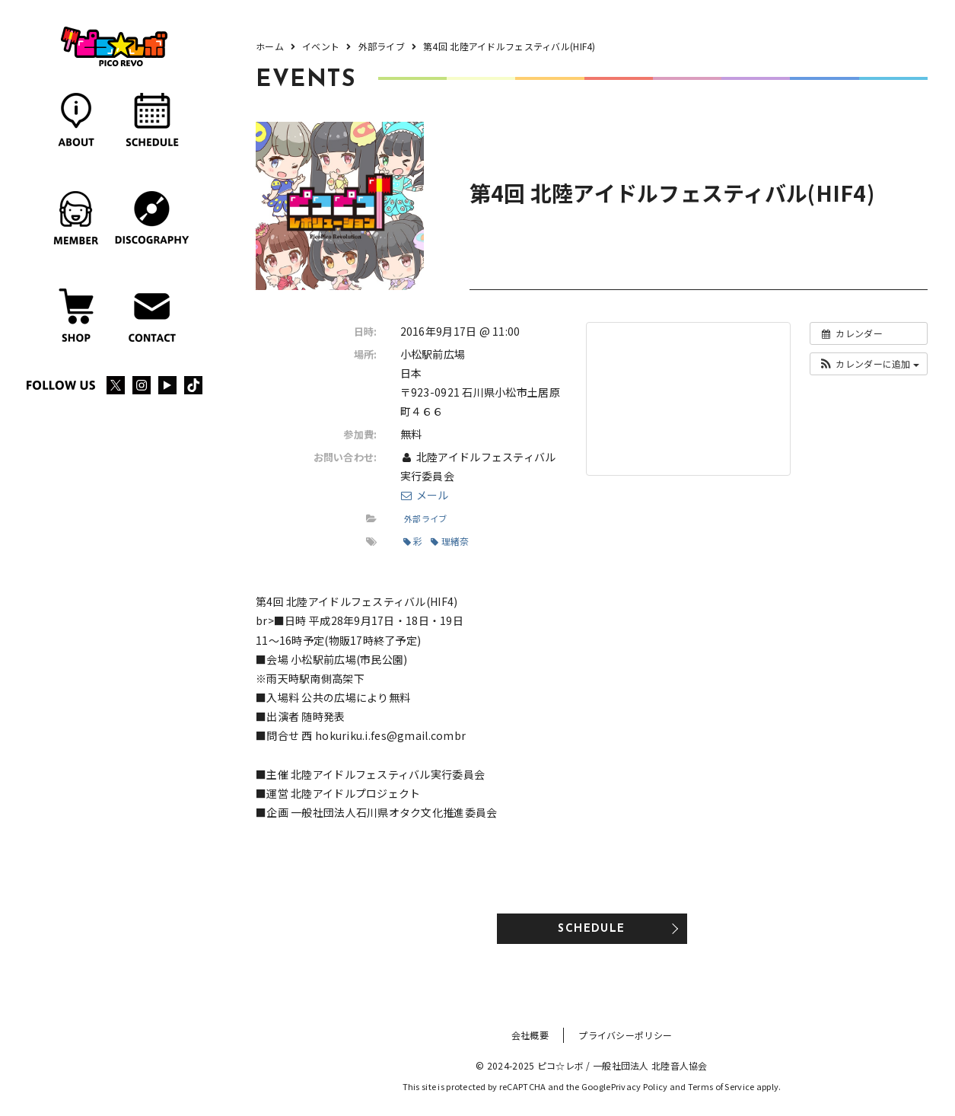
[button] (868, 364)
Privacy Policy (639, 1086)
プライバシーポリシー (625, 1034)
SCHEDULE (591, 929)
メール (424, 494)
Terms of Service (721, 1086)
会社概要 (530, 1034)
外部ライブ (425, 518)
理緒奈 (450, 540)
